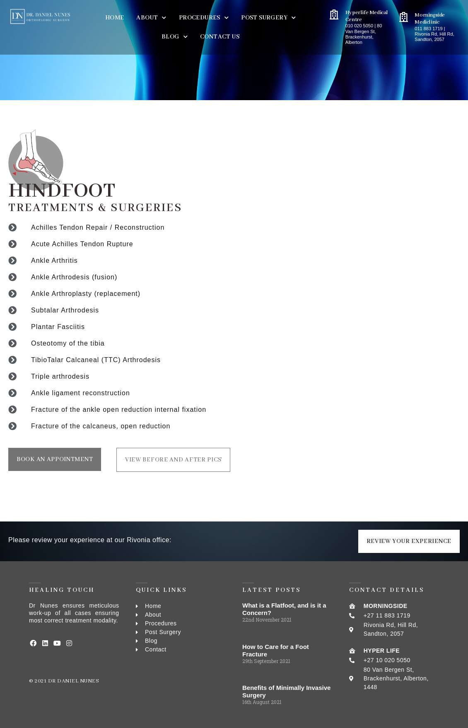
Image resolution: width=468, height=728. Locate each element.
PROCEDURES (204, 17)
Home (114, 18)
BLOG (175, 36)
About (151, 17)
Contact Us (219, 37)
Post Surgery (268, 17)
